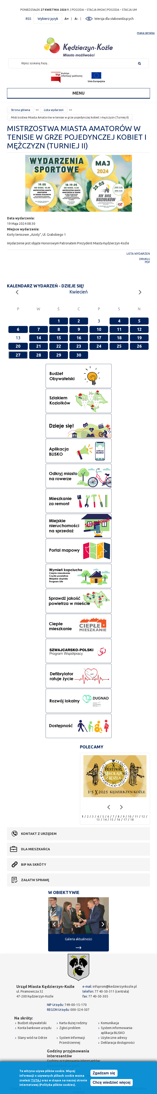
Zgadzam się (104, 1073)
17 (98, 337)
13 (98, 819)
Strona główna (20, 109)
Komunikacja (110, 1023)
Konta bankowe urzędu (34, 1028)
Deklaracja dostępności (118, 1042)
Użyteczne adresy (114, 1038)
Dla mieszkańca (35, 849)
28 (38, 355)
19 (139, 337)
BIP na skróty (33, 864)
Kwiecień (78, 291)
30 (78, 355)
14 (38, 337)
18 (119, 337)
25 (119, 346)
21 (38, 346)
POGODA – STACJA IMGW (88, 9)
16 (78, 337)
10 (98, 329)
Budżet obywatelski (32, 1023)
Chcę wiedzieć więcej (112, 1083)
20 (18, 346)
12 (139, 329)
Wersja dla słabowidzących (114, 19)
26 (139, 346)
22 (58, 346)
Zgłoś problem (69, 1028)
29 (58, 355)
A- (76, 18)
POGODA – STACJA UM (122, 9)
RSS (28, 19)
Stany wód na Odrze (32, 1038)
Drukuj (144, 259)
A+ (66, 18)
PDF (147, 262)
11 (119, 329)
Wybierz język (48, 19)
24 (98, 346)
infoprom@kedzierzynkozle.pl (115, 986)
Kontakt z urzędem (39, 834)
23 (78, 346)
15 (58, 337)
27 (18, 355)
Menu (78, 93)
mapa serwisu (146, 32)
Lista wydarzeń (54, 109)
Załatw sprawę (35, 880)
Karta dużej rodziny (73, 1023)
